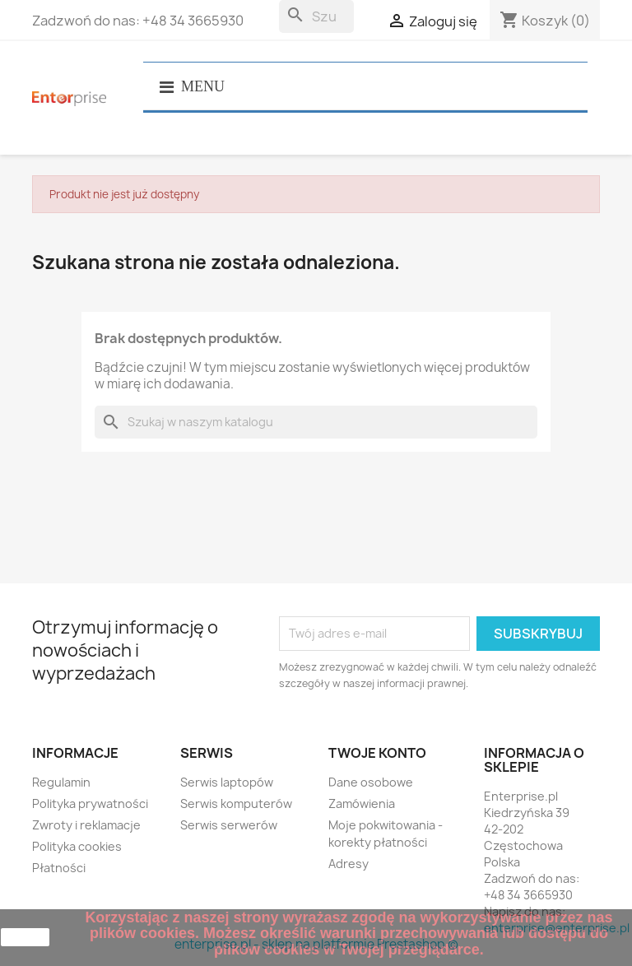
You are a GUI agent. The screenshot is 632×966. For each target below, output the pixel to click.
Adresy (348, 863)
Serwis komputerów (236, 803)
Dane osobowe (370, 782)
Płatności (59, 867)
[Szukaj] (316, 16)
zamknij (25, 937)
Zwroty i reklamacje (86, 825)
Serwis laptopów (226, 782)
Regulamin (61, 782)
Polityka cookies (77, 846)
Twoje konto (377, 753)
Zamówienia (361, 803)
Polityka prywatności (90, 803)
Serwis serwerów (228, 825)
